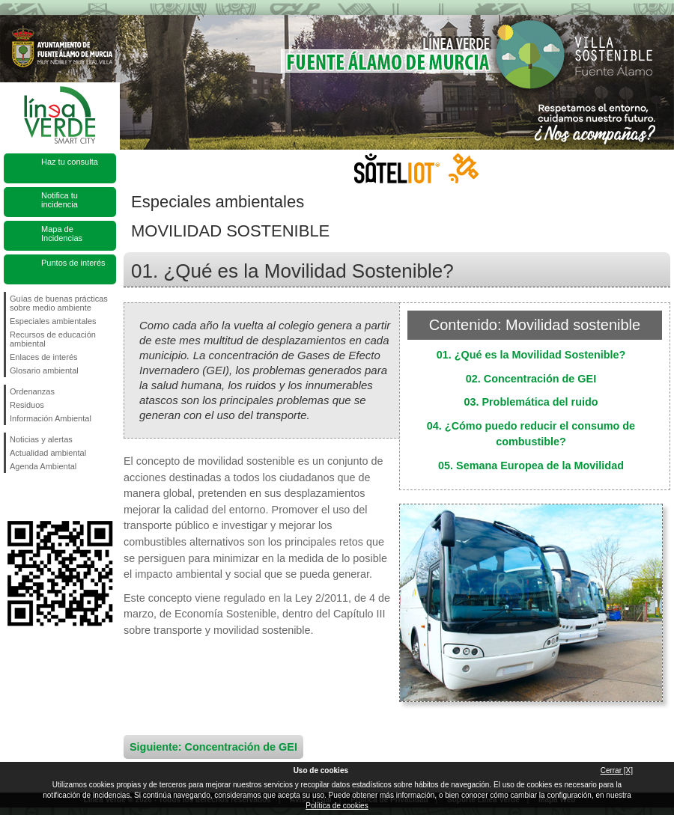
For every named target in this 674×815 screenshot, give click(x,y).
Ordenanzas (32, 391)
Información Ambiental (50, 418)
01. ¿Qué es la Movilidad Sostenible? (531, 355)
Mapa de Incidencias (61, 233)
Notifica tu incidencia (59, 200)
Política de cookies (337, 806)
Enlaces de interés (44, 356)
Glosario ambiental (44, 370)
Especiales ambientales (53, 321)
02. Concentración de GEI (531, 379)
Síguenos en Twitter (37, 497)
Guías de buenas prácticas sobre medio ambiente (59, 303)
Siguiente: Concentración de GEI (213, 747)
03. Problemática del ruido (531, 402)
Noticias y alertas (41, 439)
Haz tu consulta (69, 161)
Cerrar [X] (617, 770)
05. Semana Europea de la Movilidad (531, 465)
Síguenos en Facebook (13, 497)
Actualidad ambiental (48, 452)
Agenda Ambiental (43, 466)
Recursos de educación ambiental (53, 339)
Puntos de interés (73, 262)
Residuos (27, 404)
